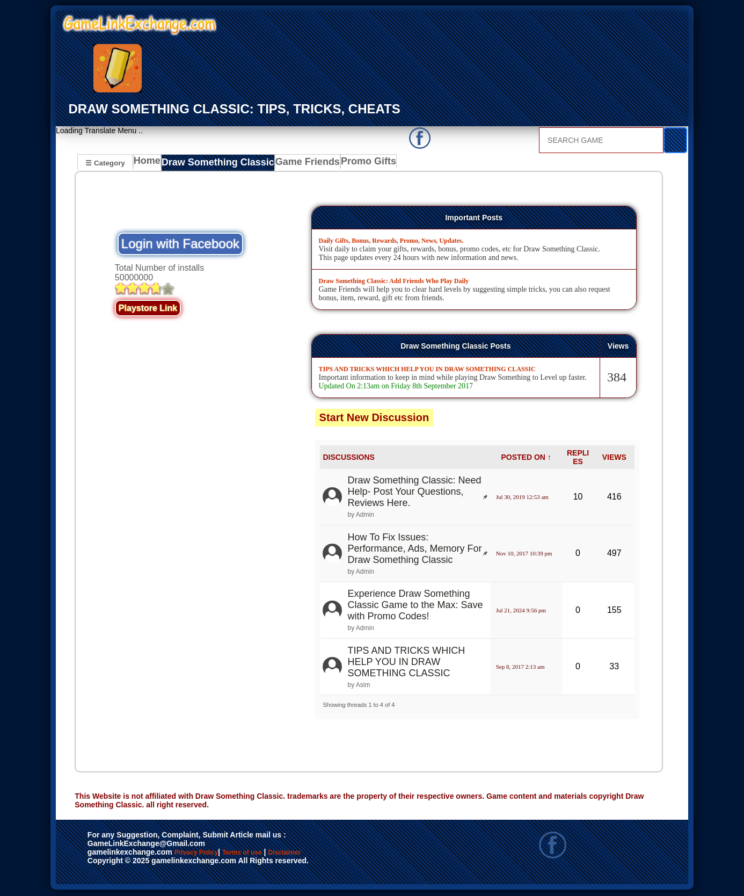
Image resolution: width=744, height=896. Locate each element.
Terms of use (274, 854)
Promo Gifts (354, 164)
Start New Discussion (374, 418)
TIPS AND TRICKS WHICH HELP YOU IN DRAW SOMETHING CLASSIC (406, 662)
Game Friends (296, 164)
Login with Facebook (180, 244)
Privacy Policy (207, 854)
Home (149, 164)
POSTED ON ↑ (526, 457)
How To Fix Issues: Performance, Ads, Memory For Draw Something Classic (414, 549)
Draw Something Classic (215, 164)
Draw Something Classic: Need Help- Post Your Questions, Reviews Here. (414, 492)
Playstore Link (148, 309)
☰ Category (105, 162)
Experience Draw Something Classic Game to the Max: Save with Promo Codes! (415, 606)
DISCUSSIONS (348, 457)
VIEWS (614, 457)
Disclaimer (334, 854)
